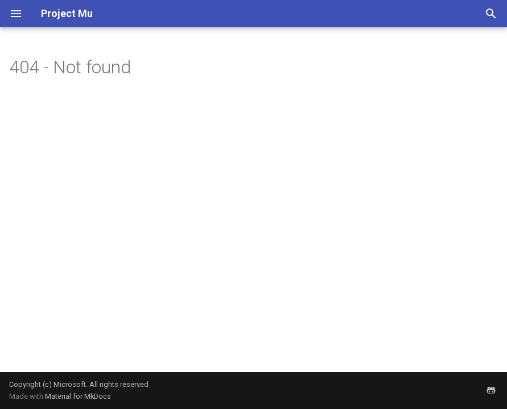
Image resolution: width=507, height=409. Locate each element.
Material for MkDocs (78, 396)
